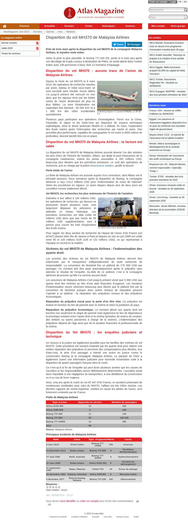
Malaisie (70, 31)
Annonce (130, 26)
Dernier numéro (9, 43)
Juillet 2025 (7, 48)
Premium (24, 26)
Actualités (49, 26)
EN (185, 2)
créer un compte (89, 501)
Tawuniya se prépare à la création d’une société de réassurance (167, 58)
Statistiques (108, 26)
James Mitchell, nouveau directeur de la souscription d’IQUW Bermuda (167, 209)
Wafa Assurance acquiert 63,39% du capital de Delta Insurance (167, 70)
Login (173, 2)
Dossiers (69, 26)
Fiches (89, 26)
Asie (60, 31)
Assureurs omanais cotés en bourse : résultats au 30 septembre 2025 (167, 188)
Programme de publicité (58, 517)
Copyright (95, 517)
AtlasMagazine (16, 31)
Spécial (50, 31)
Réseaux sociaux (122, 517)
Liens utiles (108, 517)
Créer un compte (158, 2)
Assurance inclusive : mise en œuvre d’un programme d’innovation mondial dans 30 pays (167, 46)
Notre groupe (178, 26)
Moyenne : (52, 484)
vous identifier (68, 501)
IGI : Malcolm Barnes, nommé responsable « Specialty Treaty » (167, 167)
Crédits (136, 517)
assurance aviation (103, 165)
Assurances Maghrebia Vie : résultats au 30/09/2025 (163, 82)
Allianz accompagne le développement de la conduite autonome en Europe (164, 147)
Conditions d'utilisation (79, 517)
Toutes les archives (10, 53)
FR (179, 2)
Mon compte (158, 26)
